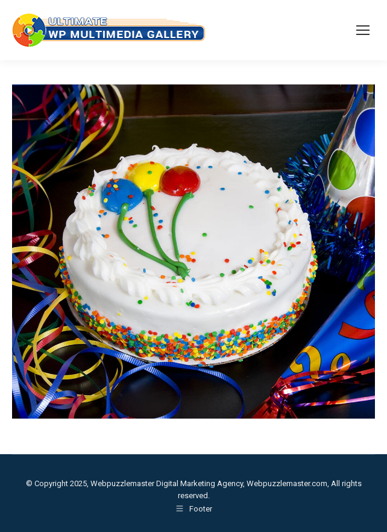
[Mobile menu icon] (363, 30)
